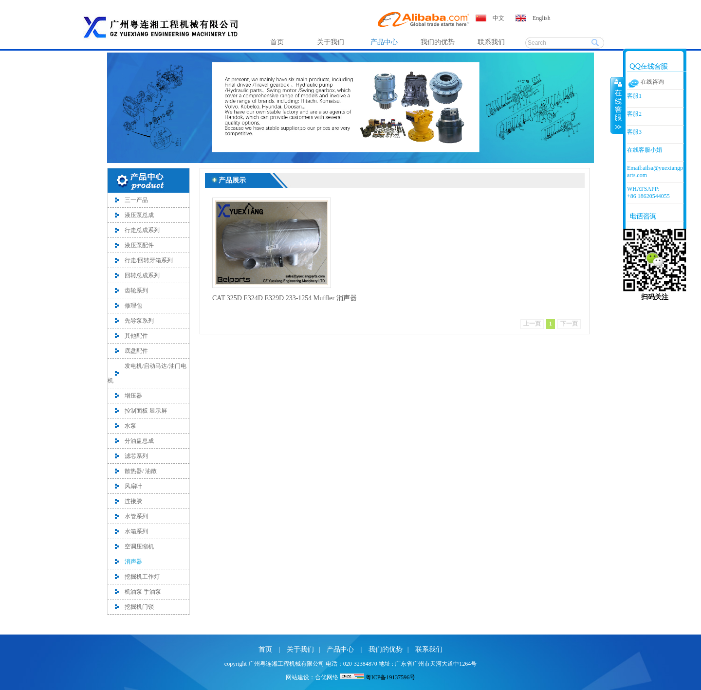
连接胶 (133, 501)
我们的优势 (438, 42)
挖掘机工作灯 (142, 576)
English (542, 18)
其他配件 (136, 335)
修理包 (133, 305)
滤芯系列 (136, 456)
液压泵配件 (139, 245)
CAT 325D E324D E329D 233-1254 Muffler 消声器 (284, 298)
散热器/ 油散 (141, 471)
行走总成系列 (142, 230)
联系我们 (491, 42)
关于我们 (330, 42)
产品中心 (384, 42)
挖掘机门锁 (139, 606)
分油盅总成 (139, 440)
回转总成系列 (142, 275)
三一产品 (136, 200)
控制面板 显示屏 (146, 410)
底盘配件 (136, 350)
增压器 (133, 395)
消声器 (133, 561)
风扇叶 (133, 486)
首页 (277, 42)
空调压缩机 (139, 546)
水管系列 (136, 516)
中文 (498, 18)
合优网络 (326, 677)
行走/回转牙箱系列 (149, 260)
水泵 (130, 425)
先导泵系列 (139, 320)
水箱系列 (136, 531)
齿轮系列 (136, 290)
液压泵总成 (139, 215)
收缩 (617, 105)
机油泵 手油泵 (143, 591)
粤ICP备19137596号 (391, 677)
